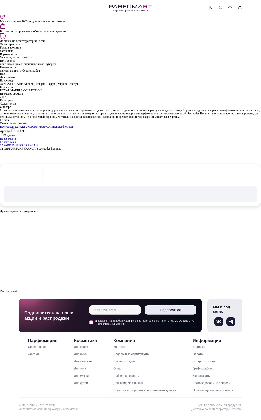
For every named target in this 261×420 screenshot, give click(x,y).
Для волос (81, 347)
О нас (117, 368)
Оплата (198, 354)
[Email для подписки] (115, 310)
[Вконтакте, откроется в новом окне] (218, 321)
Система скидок (124, 361)
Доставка (199, 347)
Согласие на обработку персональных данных (144, 390)
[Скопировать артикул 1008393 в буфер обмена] (18, 130)
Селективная (37, 347)
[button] (130, 219)
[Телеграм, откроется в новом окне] (230, 321)
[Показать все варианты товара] (29, 211)
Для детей (81, 383)
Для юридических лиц (128, 383)
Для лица (80, 354)
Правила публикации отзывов (213, 390)
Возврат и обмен (204, 361)
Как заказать (201, 376)
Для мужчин (82, 376)
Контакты (119, 347)
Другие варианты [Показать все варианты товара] (10, 211)
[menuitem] (210, 7)
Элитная (34, 354)
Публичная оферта (126, 376)
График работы (203, 368)
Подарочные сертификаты (131, 354)
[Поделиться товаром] (9, 135)
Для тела (80, 368)
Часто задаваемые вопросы (212, 383)
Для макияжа (83, 361)
